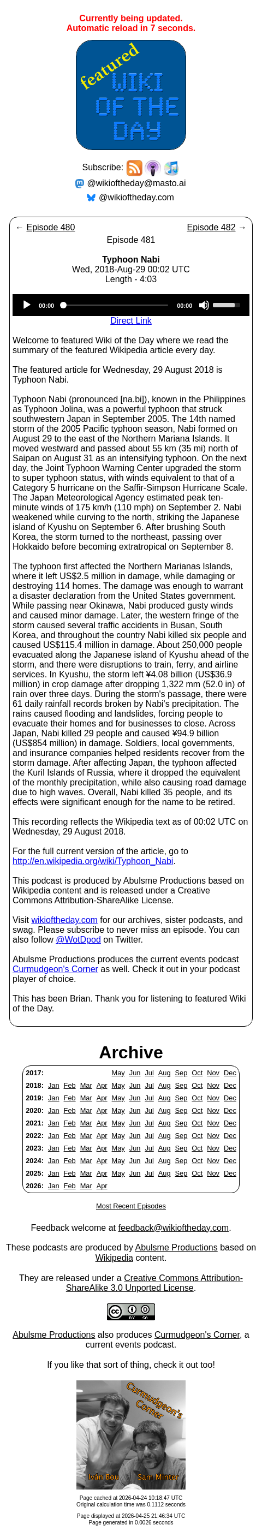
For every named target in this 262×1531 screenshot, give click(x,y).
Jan (53, 1085)
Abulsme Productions (176, 1247)
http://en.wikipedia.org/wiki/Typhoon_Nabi (93, 861)
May (118, 1073)
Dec (230, 1073)
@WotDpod (78, 939)
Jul (149, 1073)
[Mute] (204, 305)
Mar (86, 1085)
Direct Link (131, 320)
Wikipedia (114, 1257)
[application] (131, 305)
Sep (181, 1073)
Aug (164, 1073)
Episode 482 (211, 227)
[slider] (115, 305)
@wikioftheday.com (136, 197)
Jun (135, 1073)
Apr (102, 1085)
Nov (213, 1073)
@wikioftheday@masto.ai (136, 183)
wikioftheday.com (64, 920)
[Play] (26, 305)
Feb (70, 1085)
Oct (197, 1073)
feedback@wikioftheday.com (173, 1227)
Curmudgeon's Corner (55, 969)
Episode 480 (50, 227)
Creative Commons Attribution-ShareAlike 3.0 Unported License (154, 1282)
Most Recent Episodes (131, 1206)
